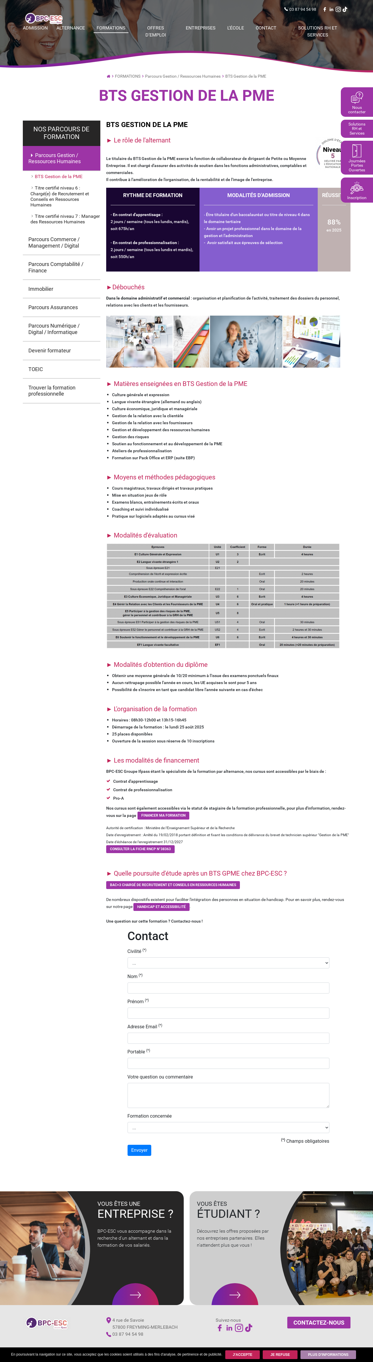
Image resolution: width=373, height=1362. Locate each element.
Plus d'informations (328, 1355)
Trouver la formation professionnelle (52, 391)
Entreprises (201, 28)
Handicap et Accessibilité (161, 907)
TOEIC (36, 370)
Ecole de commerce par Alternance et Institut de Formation (108, 75)
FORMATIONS (111, 28)
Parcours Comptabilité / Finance (56, 267)
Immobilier (41, 289)
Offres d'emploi (155, 31)
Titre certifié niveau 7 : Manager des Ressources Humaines (65, 219)
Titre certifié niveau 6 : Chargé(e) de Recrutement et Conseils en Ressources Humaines (60, 196)
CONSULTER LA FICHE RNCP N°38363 (140, 849)
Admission (35, 28)
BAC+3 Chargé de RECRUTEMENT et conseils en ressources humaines (173, 885)
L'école (235, 28)
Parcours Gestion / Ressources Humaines (183, 76)
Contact (266, 28)
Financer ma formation (163, 815)
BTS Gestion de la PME (245, 76)
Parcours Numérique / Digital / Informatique (54, 329)
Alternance (70, 28)
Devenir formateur (50, 351)
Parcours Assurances (53, 308)
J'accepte (242, 1355)
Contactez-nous (318, 1322)
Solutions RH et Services (317, 31)
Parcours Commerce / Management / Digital (54, 242)
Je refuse (280, 1355)
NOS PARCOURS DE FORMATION (61, 133)
